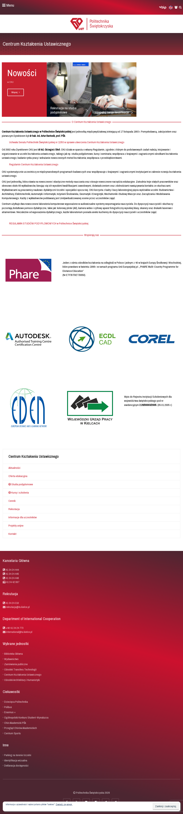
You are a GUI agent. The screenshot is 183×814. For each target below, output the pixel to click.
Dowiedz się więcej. (64, 804)
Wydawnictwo (11, 659)
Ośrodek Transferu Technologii (20, 669)
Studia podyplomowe (20, 484)
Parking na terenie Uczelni (17, 755)
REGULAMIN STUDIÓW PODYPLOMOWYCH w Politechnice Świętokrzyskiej (48, 223)
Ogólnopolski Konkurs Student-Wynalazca (26, 717)
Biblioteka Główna (13, 654)
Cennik (12, 501)
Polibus (8, 707)
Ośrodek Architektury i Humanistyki (22, 680)
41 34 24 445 (12, 574)
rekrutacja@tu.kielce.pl (18, 607)
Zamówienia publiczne (16, 664)
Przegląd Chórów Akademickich (20, 728)
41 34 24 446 (12, 578)
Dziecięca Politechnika (16, 702)
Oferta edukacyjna (17, 476)
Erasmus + (10, 712)
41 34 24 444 (12, 570)
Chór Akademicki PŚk (15, 723)
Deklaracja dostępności (16, 765)
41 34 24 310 (12, 603)
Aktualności (14, 468)
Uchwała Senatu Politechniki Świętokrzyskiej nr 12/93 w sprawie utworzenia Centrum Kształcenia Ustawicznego (66, 142)
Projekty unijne (15, 525)
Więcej (15, 92)
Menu (8, 5)
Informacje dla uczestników (22, 517)
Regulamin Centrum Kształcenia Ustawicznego (33, 164)
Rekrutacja (14, 509)
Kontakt (12, 534)
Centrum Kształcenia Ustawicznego (22, 674)
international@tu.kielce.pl (19, 632)
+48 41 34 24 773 (14, 628)
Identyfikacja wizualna (15, 760)
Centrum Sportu (12, 733)
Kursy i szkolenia (18, 492)
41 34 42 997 (12, 582)
